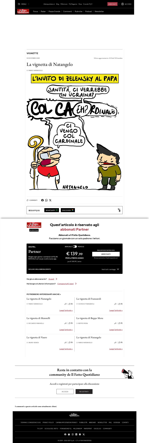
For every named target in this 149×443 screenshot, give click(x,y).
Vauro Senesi (33, 342)
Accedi (65, 392)
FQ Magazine (73, 4)
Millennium (63, 4)
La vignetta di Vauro (37, 337)
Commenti (32, 200)
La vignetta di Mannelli (38, 318)
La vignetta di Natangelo (39, 298)
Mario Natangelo (35, 70)
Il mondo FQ (88, 4)
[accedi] (126, 4)
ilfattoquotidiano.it (49, 4)
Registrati (84, 392)
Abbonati (112, 4)
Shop (80, 4)
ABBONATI (106, 254)
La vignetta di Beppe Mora (89, 318)
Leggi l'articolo (66, 310)
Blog (57, 4)
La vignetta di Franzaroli (88, 298)
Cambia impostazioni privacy (66, 422)
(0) (70, 304)
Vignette (32, 53)
